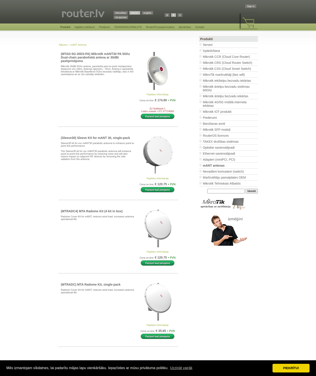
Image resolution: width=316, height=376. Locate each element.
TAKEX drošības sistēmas (221, 141)
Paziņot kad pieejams (157, 116)
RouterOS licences (216, 135)
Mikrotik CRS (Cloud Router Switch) (227, 62)
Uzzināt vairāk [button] (181, 368)
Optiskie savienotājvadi (219, 147)
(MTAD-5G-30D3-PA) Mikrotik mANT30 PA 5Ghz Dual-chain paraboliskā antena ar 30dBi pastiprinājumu (95, 57)
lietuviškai (120, 13)
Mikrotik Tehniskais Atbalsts (222, 183)
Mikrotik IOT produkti (217, 111)
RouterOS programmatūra (160, 27)
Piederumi (210, 117)
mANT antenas (78, 44)
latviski (134, 13)
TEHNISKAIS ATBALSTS (128, 27)
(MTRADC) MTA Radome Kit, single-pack (90, 284)
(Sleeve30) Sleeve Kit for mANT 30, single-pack (95, 138)
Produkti (65, 27)
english (147, 13)
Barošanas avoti (214, 123)
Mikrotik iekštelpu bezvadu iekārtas (227, 80)
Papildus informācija (157, 94)
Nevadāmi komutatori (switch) (223, 171)
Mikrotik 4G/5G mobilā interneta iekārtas (225, 103)
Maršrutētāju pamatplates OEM (224, 177)
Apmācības (185, 27)
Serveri (208, 45)
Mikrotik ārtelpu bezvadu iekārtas (225, 96)
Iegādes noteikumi (85, 27)
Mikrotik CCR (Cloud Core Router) (226, 56)
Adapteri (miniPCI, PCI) (219, 159)
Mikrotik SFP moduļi (216, 129)
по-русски (120, 17)
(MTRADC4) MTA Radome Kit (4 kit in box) (91, 211)
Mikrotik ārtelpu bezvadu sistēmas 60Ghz (226, 88)
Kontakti (199, 27)
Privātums (104, 27)
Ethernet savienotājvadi (219, 153)
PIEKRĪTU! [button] (291, 368)
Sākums (63, 44)
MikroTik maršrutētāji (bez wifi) (224, 74)
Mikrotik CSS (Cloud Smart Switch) (227, 68)
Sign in (251, 6)
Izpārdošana (211, 51)
